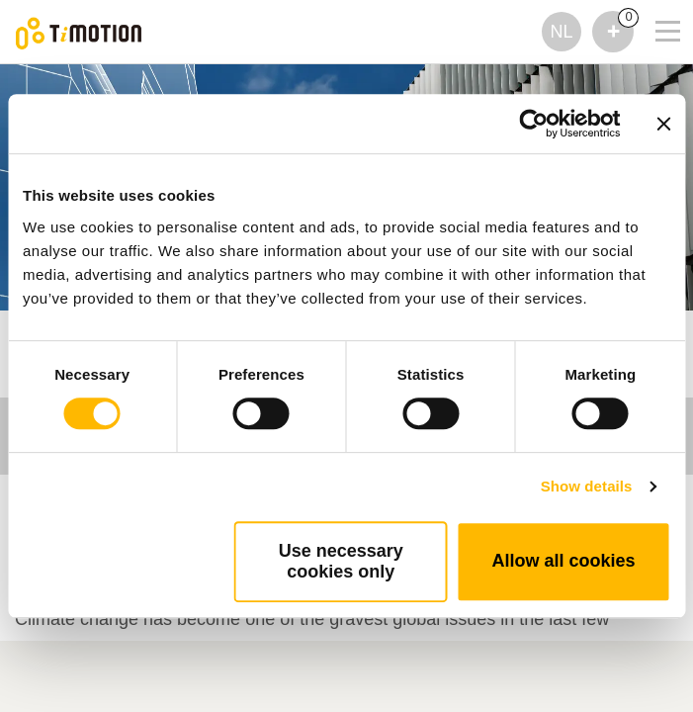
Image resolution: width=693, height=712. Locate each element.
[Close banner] (663, 124)
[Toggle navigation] (655, 5)
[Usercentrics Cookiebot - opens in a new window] (533, 123)
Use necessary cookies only (341, 561)
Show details (587, 486)
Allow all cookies (563, 561)
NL (561, 32)
